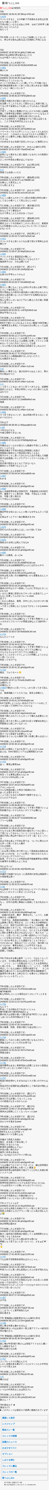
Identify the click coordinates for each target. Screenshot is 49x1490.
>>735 (3, 1063)
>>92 (2, 427)
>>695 (3, 553)
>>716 (3, 670)
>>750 (3, 1341)
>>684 (3, 412)
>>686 (3, 195)
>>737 (3, 1078)
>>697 (3, 476)
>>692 (3, 254)
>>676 (3, 17)
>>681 (3, 68)
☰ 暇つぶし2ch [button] (10, 3)
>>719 (3, 746)
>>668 (3, 509)
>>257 (3, 1298)
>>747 (3, 1257)
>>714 (3, 634)
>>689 (3, 489)
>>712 (3, 871)
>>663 (3, 152)
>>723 (3, 762)
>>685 (3, 443)
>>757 (3, 1359)
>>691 (3, 285)
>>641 (3, 98)
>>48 (2, 887)
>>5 (2, 369)
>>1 (2, 170)
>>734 (3, 1004)
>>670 (3, 527)
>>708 (3, 1323)
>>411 (3, 239)
